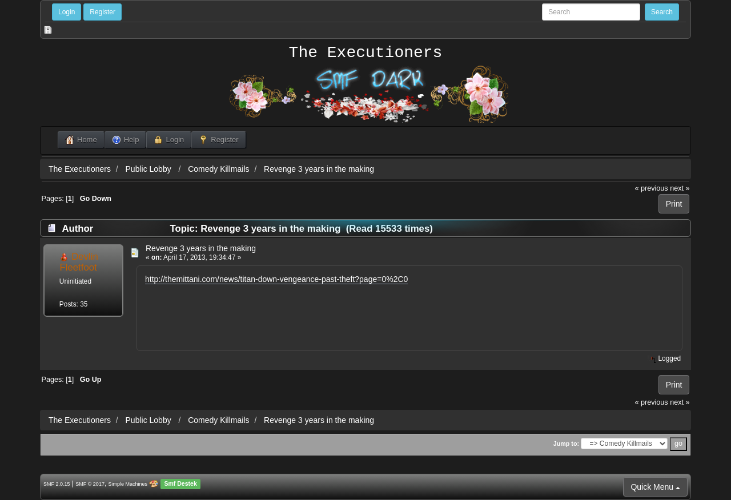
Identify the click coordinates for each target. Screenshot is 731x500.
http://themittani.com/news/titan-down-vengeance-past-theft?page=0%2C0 (276, 279)
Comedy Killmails (218, 169)
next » (679, 188)
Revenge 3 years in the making (319, 169)
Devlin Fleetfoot (78, 261)
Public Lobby (150, 169)
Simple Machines (128, 484)
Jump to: (566, 443)
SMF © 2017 (90, 484)
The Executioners (366, 53)
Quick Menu (655, 486)
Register (102, 12)
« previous (651, 188)
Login (66, 12)
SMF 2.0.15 (56, 484)
